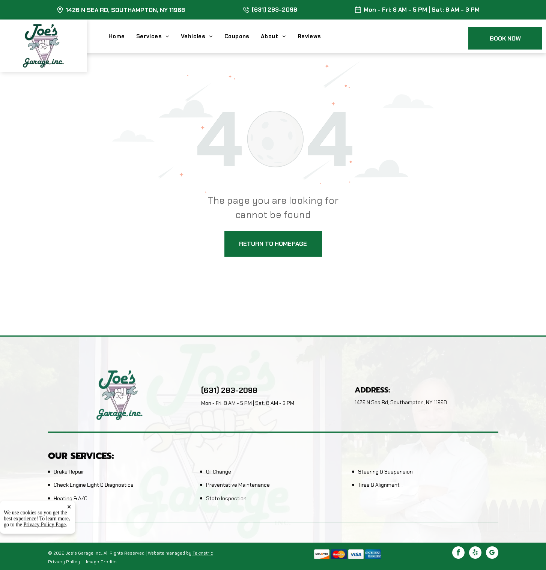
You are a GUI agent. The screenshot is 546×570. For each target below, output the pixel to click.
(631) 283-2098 (274, 10)
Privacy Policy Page (45, 555)
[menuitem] (122, 36)
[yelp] (475, 553)
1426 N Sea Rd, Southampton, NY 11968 (125, 10)
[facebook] (458, 553)
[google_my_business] (492, 553)
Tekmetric (203, 553)
